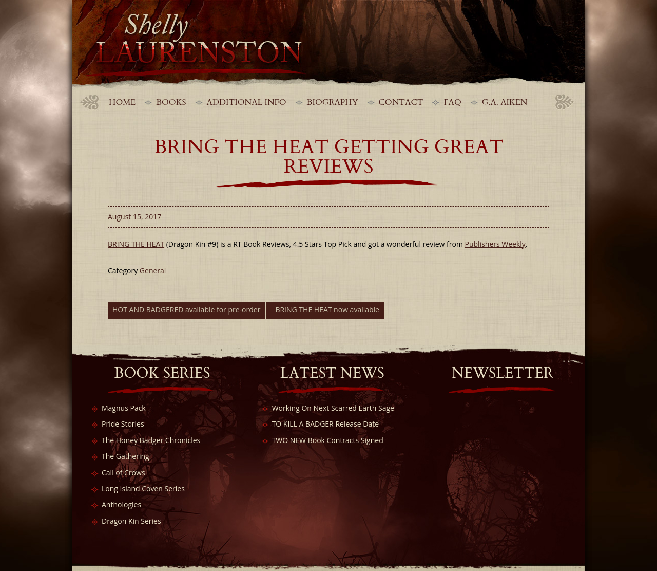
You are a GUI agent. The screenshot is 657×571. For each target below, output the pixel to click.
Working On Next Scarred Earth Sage (333, 408)
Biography (332, 102)
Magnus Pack (124, 408)
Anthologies (121, 504)
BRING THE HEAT (136, 244)
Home (122, 102)
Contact (401, 102)
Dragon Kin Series (131, 521)
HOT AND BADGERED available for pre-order (186, 310)
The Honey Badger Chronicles (151, 440)
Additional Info (246, 102)
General (153, 270)
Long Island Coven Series (143, 488)
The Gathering (125, 456)
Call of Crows (123, 472)
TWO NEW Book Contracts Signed (327, 440)
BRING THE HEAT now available (327, 310)
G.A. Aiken (505, 102)
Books (171, 102)
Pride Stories (123, 424)
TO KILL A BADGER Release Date (325, 424)
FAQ (452, 102)
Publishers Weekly (495, 244)
